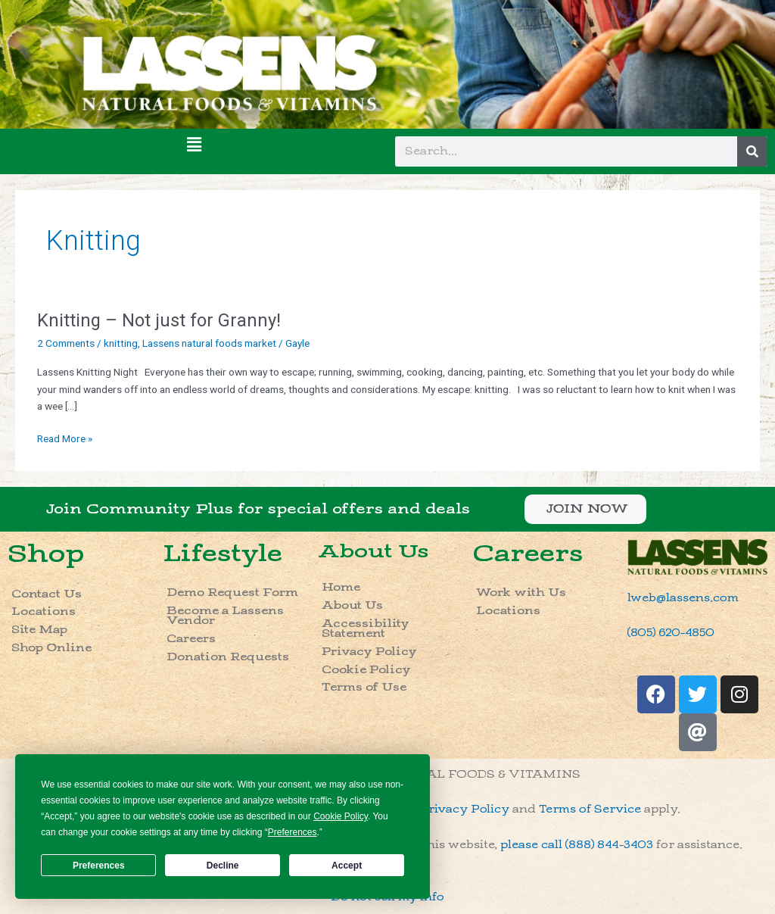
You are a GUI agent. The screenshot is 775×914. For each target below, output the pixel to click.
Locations (43, 611)
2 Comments (66, 343)
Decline (223, 865)
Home (341, 587)
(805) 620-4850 (670, 632)
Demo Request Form (232, 592)
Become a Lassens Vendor (225, 616)
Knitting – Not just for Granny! (159, 320)
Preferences (99, 865)
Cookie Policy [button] (340, 816)
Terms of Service (590, 809)
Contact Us (46, 594)
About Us (373, 551)
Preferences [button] (292, 832)
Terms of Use (364, 687)
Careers (191, 638)
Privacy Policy (369, 651)
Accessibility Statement (365, 629)
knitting (121, 343)
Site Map (39, 629)
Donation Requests (228, 656)
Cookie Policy (366, 669)
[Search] (752, 151)
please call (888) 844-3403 (576, 844)
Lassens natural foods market (209, 343)
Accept (346, 865)
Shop (46, 554)
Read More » (64, 437)
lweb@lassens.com (683, 597)
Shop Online (51, 647)
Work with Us (521, 592)
